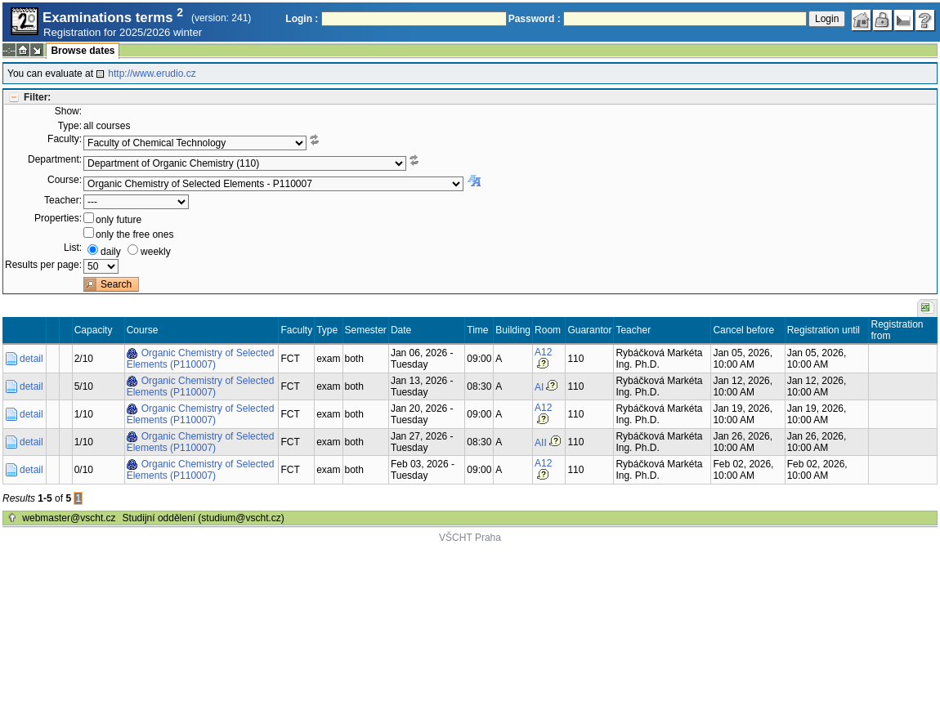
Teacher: (63, 200)
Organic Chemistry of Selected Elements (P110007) (201, 358)
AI (539, 387)
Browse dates (82, 50)
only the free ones (134, 234)
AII (541, 443)
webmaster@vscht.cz (68, 518)
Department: (55, 159)
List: (73, 247)
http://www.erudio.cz (151, 73)
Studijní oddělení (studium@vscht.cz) (203, 518)
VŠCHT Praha (470, 537)
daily (111, 251)
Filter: (37, 97)
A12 (543, 352)
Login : (301, 19)
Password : (534, 19)
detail (31, 358)
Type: (70, 126)
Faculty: (64, 139)
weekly (156, 251)
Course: (64, 179)
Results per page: (43, 264)
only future (118, 220)
